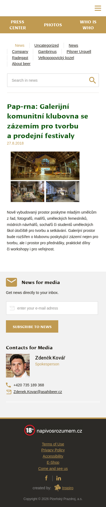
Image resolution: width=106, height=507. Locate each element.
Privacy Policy (53, 452)
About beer (21, 64)
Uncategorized (47, 45)
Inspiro (67, 490)
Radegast (20, 58)
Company (20, 51)
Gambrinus (47, 51)
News (73, 45)
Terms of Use (53, 446)
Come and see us (53, 471)
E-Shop (53, 464)
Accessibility (53, 458)
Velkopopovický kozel (56, 58)
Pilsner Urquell (79, 51)
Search (92, 80)
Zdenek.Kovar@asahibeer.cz (37, 392)
